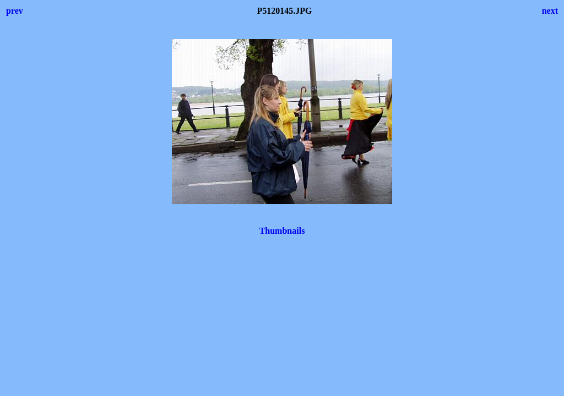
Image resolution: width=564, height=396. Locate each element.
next (550, 10)
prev (14, 10)
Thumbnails (282, 230)
